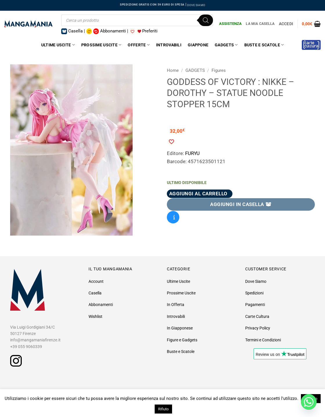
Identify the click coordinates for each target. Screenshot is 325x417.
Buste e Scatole (264, 45)
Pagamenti (255, 304)
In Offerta (175, 304)
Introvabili (168, 45)
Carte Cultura (257, 316)
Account (96, 281)
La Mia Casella (260, 24)
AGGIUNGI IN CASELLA (241, 204)
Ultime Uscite (58, 45)
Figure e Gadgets (182, 340)
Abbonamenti (101, 304)
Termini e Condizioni (263, 340)
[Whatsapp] (309, 402)
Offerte (138, 45)
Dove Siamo (255, 281)
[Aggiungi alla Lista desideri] (171, 142)
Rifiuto (163, 409)
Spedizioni (254, 293)
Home (173, 70)
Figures (219, 70)
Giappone (198, 45)
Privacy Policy (257, 328)
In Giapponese (180, 328)
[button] (311, 23)
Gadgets (226, 45)
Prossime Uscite (101, 45)
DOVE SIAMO (196, 5)
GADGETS (195, 70)
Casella (95, 293)
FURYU (192, 153)
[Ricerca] (205, 20)
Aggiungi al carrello (198, 193)
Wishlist (95, 316)
